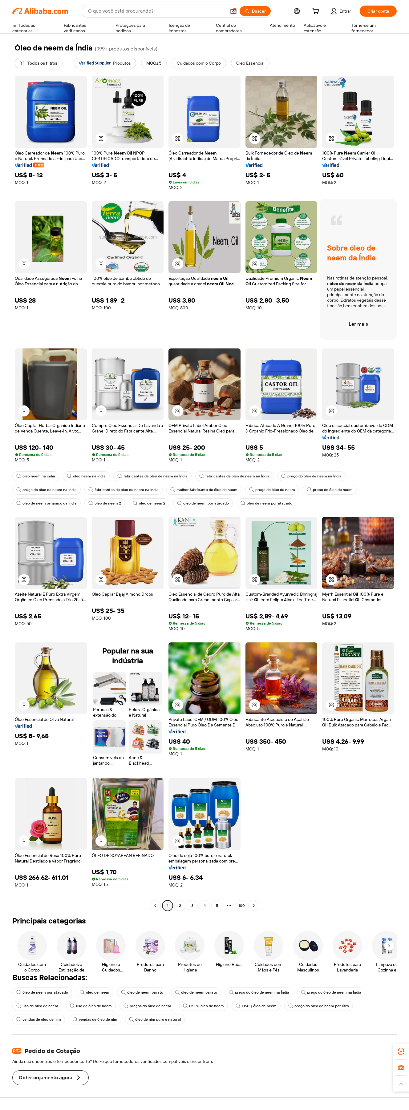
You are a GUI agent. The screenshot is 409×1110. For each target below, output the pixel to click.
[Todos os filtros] (39, 63)
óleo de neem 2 (104, 503)
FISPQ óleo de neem (203, 1005)
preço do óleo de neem (272, 489)
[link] (401, 1052)
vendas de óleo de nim (38, 1019)
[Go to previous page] (155, 905)
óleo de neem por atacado (203, 503)
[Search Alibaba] (156, 11)
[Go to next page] (253, 905)
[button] (233, 11)
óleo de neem (94, 992)
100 (241, 905)
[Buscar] (255, 11)
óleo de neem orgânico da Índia (46, 503)
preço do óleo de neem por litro (318, 1005)
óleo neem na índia (35, 476)
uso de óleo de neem (37, 1005)
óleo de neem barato (142, 992)
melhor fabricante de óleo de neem (203, 489)
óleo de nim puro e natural (155, 1019)
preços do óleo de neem (147, 1005)
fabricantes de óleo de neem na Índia (152, 476)
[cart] (317, 12)
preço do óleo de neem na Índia (311, 476)
